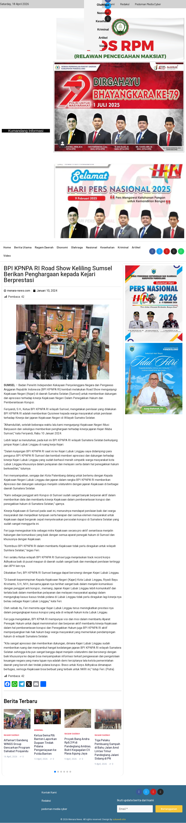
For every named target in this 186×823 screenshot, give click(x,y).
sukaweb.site (119, 819)
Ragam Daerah (44, 247)
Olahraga (77, 247)
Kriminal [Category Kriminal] (38, 730)
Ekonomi (62, 247)
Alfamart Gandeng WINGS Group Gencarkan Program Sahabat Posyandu (17, 745)
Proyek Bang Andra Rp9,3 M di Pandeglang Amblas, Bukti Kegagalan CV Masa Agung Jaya (77, 746)
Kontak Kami (107, 4)
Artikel (136, 247)
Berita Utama (23, 247)
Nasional (91, 247)
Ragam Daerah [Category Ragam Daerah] (11, 735)
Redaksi (125, 4)
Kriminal (123, 247)
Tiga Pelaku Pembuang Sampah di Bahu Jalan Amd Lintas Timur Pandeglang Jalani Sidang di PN (107, 749)
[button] (55, 772)
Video (7, 255)
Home (7, 247)
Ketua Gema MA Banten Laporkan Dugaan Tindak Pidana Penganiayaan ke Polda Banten (45, 744)
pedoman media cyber (148, 4)
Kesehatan (107, 247)
